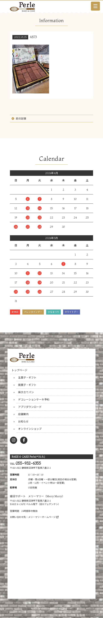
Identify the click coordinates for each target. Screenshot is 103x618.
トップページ (19, 370)
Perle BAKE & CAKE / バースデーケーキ (55, 608)
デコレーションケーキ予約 (33, 399)
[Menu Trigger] (95, 6)
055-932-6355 (28, 463)
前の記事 (21, 118)
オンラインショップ (30, 428)
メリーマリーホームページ (43, 517)
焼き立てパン (26, 392)
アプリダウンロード (30, 406)
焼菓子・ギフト (27, 384)
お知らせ (23, 421)
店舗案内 (23, 414)
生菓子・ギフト (27, 377)
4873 (33, 37)
